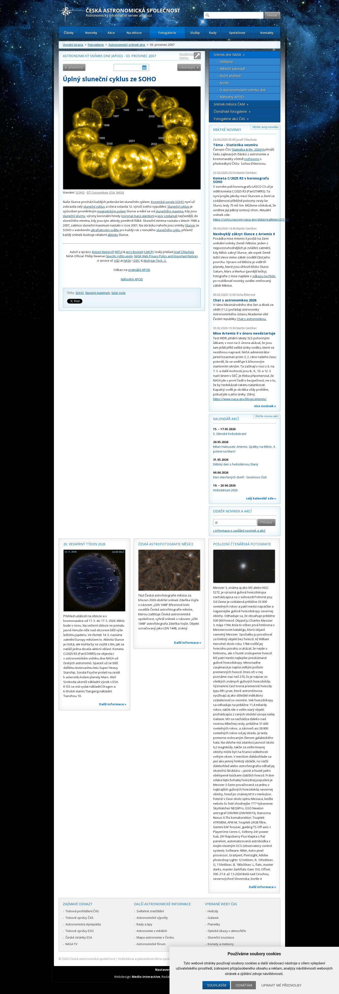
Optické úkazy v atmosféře (227, 931)
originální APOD (139, 270)
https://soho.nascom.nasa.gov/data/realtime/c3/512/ (251, 219)
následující (187, 67)
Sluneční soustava (221, 937)
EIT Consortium (97, 192)
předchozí (76, 67)
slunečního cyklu (168, 230)
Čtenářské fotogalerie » (232, 111)
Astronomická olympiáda (83, 924)
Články (69, 33)
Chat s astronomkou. (251, 319)
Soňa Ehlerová (245, 295)
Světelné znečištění (150, 911)
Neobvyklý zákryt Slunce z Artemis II (244, 234)
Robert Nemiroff (103, 252)
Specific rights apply (119, 256)
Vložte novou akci (266, 416)
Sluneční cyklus (178, 206)
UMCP (149, 252)
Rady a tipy (144, 924)
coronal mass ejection (137, 216)
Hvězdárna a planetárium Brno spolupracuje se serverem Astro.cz (165, 959)
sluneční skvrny (74, 216)
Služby (195, 33)
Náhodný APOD (132, 279)
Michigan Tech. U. (155, 261)
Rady (213, 33)
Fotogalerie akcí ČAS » (231, 119)
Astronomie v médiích (152, 931)
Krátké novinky (227, 129)
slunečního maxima (169, 211)
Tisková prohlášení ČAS (82, 911)
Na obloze (134, 33)
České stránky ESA (78, 937)
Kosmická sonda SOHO (167, 202)
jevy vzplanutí (167, 216)
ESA (112, 192)
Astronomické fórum (151, 944)
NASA (120, 192)
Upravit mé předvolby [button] (281, 985)
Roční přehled (230, 76)
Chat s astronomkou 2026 (234, 300)
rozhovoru (251, 159)
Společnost (237, 33)
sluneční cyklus (94, 206)
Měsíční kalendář (232, 68)
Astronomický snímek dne (127, 45)
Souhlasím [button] (216, 985)
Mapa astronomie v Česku (155, 937)
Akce (111, 33)
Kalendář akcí (226, 419)
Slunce (190, 225)
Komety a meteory (221, 944)
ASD (117, 261)
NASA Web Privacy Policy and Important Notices (166, 256)
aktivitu (113, 235)
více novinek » (265, 406)
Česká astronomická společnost (92, 959)
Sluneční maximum (97, 293)
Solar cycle (118, 293)
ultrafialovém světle (105, 230)
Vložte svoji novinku (265, 127)
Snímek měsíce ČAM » (231, 104)
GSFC (136, 261)
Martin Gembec (246, 173)
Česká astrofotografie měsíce (165, 544)
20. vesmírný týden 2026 (84, 544)
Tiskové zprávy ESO (79, 931)
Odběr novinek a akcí (232, 511)
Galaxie (213, 918)
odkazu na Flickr (263, 276)
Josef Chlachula (184, 252)
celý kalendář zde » (261, 498)
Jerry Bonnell (134, 252)
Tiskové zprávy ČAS (79, 918)
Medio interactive (146, 977)
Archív (224, 83)
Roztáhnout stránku (187, 55)
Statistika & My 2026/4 (248, 149)
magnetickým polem (111, 211)
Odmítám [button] (244, 985)
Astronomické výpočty (152, 918)
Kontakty (267, 33)
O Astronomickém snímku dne (243, 90)
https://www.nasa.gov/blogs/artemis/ (239, 399)
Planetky (214, 924)
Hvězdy (213, 911)
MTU (119, 252)
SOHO (80, 192)
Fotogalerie (167, 33)
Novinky (91, 33)
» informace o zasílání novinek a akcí (239, 530)
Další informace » (112, 704)
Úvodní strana (73, 45)
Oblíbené (226, 61)
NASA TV (71, 944)
